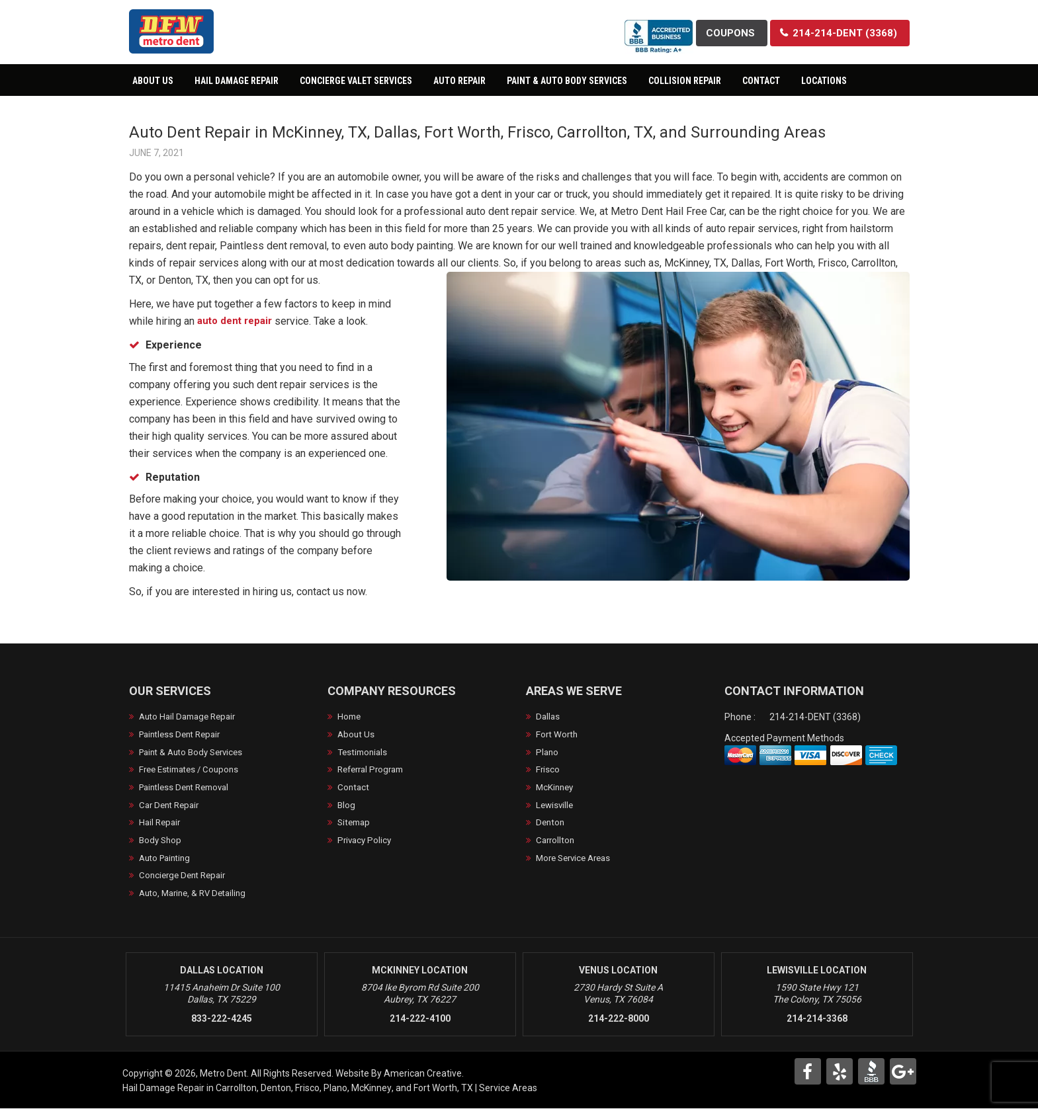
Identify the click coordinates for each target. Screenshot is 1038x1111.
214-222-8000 (618, 1021)
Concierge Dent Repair (185, 877)
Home (350, 717)
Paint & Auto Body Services (195, 752)
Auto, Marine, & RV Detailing (197, 895)
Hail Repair (161, 824)
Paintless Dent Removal (188, 788)
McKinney (556, 788)
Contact (353, 788)
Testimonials (364, 752)
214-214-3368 (817, 1021)
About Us (356, 734)
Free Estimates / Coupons (193, 770)
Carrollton (556, 842)
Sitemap (355, 824)
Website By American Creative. (399, 1076)
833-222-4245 (221, 1021)
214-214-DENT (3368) (815, 717)
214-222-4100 (420, 1021)
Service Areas (508, 1090)
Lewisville (556, 806)
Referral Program (374, 770)
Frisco (548, 770)
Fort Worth (558, 734)
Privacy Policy (365, 842)
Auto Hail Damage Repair (191, 717)
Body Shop (161, 842)
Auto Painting (167, 859)
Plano (548, 752)
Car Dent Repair (171, 806)
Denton (551, 824)
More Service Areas (577, 859)
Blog (346, 806)
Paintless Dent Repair (183, 734)
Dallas (548, 717)
